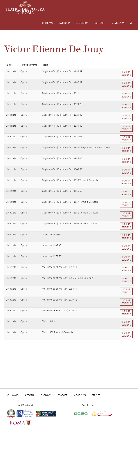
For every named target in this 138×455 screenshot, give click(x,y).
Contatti (100, 23)
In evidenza (117, 23)
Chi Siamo (48, 23)
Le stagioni (82, 23)
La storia (64, 23)
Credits (95, 395)
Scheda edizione (126, 73)
